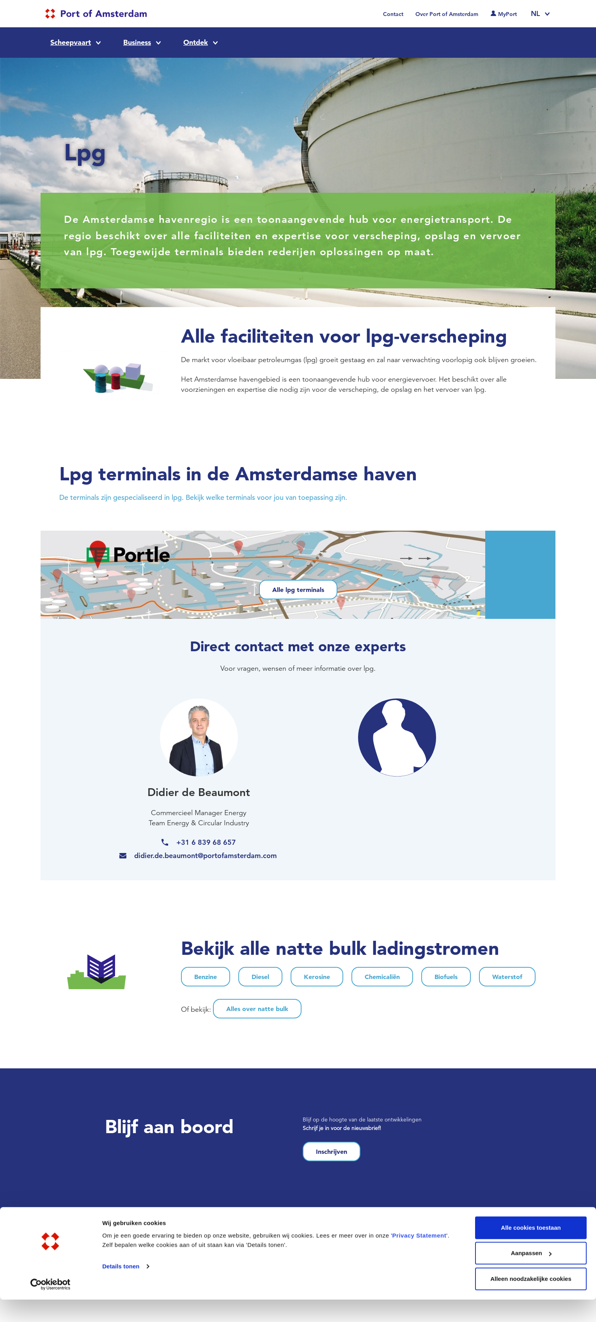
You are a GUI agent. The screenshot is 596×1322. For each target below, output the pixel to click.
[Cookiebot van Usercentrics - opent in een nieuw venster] (50, 1307)
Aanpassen (531, 1275)
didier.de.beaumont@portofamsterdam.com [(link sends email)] (206, 855)
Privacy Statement (419, 1257)
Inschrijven (331, 1151)
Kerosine (317, 977)
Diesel (260, 977)
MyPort (507, 14)
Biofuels (446, 977)
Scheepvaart (70, 42)
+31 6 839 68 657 (206, 842)
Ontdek (195, 42)
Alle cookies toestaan (531, 1250)
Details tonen (120, 1288)
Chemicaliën (382, 977)
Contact (393, 14)
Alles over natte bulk (257, 1009)
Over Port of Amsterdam (446, 14)
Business (137, 42)
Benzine (205, 977)
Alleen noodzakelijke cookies (530, 1301)
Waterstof (507, 977)
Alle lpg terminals (298, 589)
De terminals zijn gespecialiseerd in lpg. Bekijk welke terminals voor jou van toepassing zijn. (203, 497)
